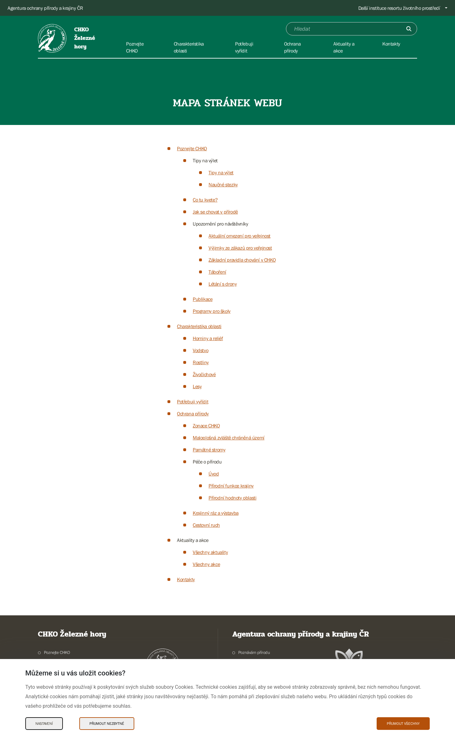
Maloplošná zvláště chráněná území (228, 437)
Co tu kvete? (205, 199)
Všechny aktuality (210, 552)
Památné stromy (209, 449)
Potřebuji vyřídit (192, 401)
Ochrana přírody (193, 413)
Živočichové (204, 374)
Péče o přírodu (207, 461)
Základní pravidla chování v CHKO (242, 260)
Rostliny (201, 362)
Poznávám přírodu (254, 652)
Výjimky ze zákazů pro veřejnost (240, 248)
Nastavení (44, 723)
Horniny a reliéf (208, 338)
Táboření (217, 272)
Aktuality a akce (193, 540)
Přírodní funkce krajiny (231, 485)
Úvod (214, 473)
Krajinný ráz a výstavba (216, 513)
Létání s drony (223, 284)
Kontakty (186, 579)
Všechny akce (206, 564)
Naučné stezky (223, 184)
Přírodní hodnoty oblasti (232, 498)
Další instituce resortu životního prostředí (399, 8)
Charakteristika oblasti (199, 326)
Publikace (202, 299)
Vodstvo (200, 350)
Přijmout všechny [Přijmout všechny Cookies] (403, 723)
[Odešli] (409, 28)
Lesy (197, 386)
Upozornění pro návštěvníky (220, 224)
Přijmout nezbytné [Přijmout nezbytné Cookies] (106, 723)
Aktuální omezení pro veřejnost (239, 236)
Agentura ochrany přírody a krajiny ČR (45, 8)
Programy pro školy (212, 311)
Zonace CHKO (206, 425)
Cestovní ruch (206, 525)
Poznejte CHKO (192, 148)
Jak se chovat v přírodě (215, 212)
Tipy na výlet (205, 160)
